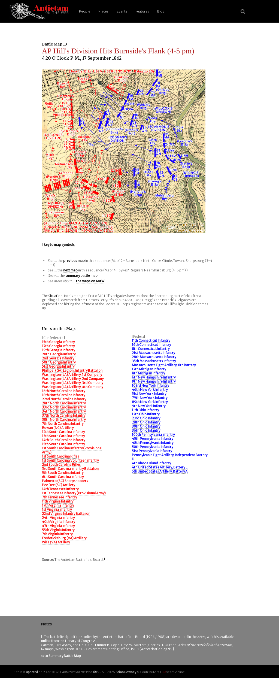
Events (122, 11)
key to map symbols (59, 245)
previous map (74, 261)
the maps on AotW (90, 281)
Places (103, 11)
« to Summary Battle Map (61, 656)
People (84, 11)
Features (142, 11)
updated (32, 672)
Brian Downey (126, 672)
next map (70, 270)
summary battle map (81, 276)
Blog (161, 11)
